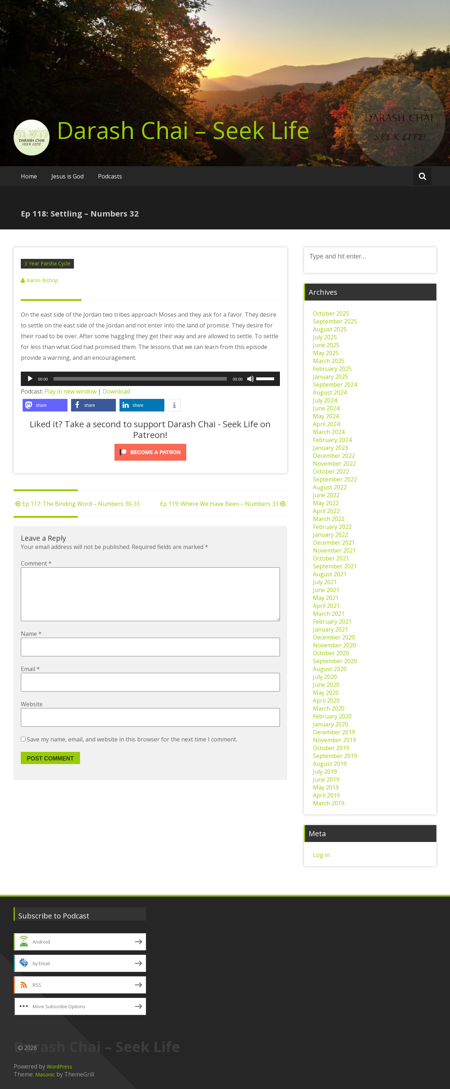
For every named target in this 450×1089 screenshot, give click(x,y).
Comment (36, 563)
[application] (150, 379)
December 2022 (334, 456)
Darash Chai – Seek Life (183, 130)
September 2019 (335, 756)
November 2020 (334, 645)
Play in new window (70, 391)
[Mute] (250, 378)
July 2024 (325, 400)
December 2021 (334, 542)
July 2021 (325, 582)
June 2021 (326, 590)
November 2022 (334, 463)
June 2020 (326, 685)
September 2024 (335, 384)
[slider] (140, 379)
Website (32, 716)
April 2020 (326, 700)
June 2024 (326, 408)
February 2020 (332, 716)
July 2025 (325, 337)
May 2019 (326, 787)
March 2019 (328, 803)
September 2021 (335, 566)
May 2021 (326, 598)
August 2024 (330, 392)
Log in (321, 855)
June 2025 (326, 345)
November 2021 (334, 550)
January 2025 (330, 377)
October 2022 (331, 471)
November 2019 (334, 740)
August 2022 (330, 487)
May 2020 (326, 693)
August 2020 (330, 669)
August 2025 (330, 329)
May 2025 (326, 353)
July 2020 (325, 677)
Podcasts (110, 176)
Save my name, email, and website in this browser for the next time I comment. (132, 751)
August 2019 (330, 764)
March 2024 (328, 432)
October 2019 (331, 748)
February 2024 (332, 440)
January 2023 (330, 448)
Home (29, 176)
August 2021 (330, 574)
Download (116, 391)
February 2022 (332, 527)
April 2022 (326, 511)
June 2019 (326, 779)
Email (30, 680)
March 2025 (328, 361)
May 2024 (326, 416)
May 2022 (326, 503)
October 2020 (331, 653)
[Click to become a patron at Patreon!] (150, 452)
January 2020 (330, 724)
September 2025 (335, 321)
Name (31, 645)
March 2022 (328, 519)
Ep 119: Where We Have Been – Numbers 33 (223, 504)
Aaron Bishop (42, 280)
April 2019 (326, 795)
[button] (45, 405)
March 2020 (328, 708)
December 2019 (334, 732)
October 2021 (331, 558)
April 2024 (326, 424)
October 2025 (331, 313)
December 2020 (334, 637)
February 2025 (332, 369)
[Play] (30, 378)
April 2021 (326, 606)
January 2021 (330, 629)
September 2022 (335, 479)
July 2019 (325, 772)
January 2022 (330, 535)
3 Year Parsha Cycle (47, 263)
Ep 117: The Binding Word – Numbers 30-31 (77, 504)
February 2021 (332, 621)
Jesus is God (67, 176)
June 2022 (326, 495)
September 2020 (335, 661)
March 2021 (328, 614)
